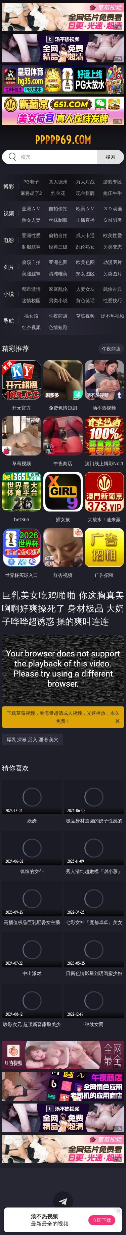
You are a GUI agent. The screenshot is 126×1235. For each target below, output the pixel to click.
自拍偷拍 (58, 208)
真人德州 (58, 181)
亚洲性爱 (31, 235)
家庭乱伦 (58, 289)
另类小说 (58, 300)
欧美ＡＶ (85, 208)
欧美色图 (85, 262)
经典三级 (58, 247)
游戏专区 (112, 181)
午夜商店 (58, 316)
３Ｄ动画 (112, 208)
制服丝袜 (31, 247)
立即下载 (101, 1220)
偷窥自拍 (31, 262)
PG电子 (31, 181)
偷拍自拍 (58, 235)
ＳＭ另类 (112, 220)
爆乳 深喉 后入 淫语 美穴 (33, 739)
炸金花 (58, 193)
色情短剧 (58, 327)
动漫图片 (112, 262)
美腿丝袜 (31, 273)
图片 (8, 267)
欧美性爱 (112, 235)
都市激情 (31, 289)
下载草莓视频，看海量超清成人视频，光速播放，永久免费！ (64, 717)
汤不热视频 (112, 316)
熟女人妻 (31, 220)
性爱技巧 (112, 300)
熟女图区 (85, 273)
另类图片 (112, 273)
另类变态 (112, 247)
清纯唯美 (58, 273)
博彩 (8, 186)
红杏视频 (31, 327)
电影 (8, 240)
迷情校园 (31, 300)
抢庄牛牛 (112, 193)
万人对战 (85, 181)
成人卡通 (85, 235)
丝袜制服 (58, 220)
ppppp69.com (63, 140)
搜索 (110, 157)
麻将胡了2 (31, 193)
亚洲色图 (58, 262)
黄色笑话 (85, 300)
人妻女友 (85, 289)
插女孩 (31, 316)
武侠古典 (112, 289)
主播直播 (85, 220)
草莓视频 (85, 316)
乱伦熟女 (85, 247)
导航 (8, 320)
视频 (8, 213)
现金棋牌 (85, 193)
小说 (8, 294)
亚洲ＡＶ (31, 208)
